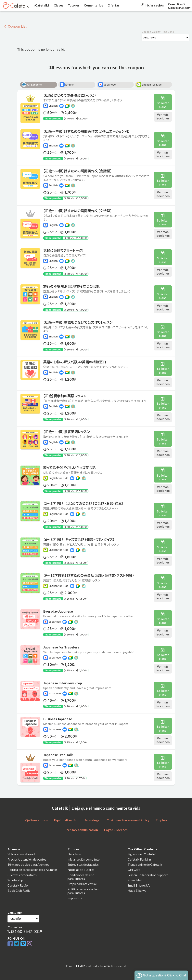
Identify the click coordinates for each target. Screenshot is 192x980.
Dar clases (75, 854)
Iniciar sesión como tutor (84, 859)
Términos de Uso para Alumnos (28, 864)
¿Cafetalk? (41, 5)
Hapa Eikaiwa (137, 890)
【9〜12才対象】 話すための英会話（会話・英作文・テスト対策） (88, 575)
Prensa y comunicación (81, 830)
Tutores (73, 5)
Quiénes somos (36, 820)
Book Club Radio (19, 890)
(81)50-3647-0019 (26, 931)
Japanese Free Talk (58, 755)
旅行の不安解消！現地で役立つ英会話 (71, 286)
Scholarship (15, 880)
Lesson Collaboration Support (148, 875)
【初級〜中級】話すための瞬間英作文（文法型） (77, 211)
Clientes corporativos (22, 875)
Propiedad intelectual (82, 884)
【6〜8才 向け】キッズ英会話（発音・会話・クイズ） (79, 540)
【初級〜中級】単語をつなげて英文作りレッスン (78, 322)
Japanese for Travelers (61, 647)
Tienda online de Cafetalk (145, 864)
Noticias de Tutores (81, 869)
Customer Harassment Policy (128, 820)
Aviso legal (92, 820)
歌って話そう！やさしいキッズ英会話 (69, 468)
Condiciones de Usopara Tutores (81, 876)
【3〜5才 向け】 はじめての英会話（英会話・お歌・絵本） (83, 503)
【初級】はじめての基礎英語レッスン (69, 95)
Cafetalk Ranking (139, 859)
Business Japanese (57, 719)
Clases (58, 5)
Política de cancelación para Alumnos (32, 869)
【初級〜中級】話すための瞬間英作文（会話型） (77, 171)
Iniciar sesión (152, 5)
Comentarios (93, 5)
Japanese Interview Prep (62, 683)
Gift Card (134, 869)
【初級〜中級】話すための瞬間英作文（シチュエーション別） (86, 131)
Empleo (161, 820)
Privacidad (135, 880)
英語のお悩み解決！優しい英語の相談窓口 (74, 362)
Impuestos (75, 898)
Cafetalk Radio (17, 885)
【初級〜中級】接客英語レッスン (66, 432)
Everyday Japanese (58, 611)
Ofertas (113, 5)
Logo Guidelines (116, 830)
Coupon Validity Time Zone (158, 31)
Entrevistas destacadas (83, 864)
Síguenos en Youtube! (142, 854)
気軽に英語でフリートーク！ (63, 250)
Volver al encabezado (21, 854)
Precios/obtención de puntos (26, 859)
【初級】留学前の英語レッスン (64, 396)
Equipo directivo (66, 820)
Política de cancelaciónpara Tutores (83, 891)
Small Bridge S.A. (139, 885)
